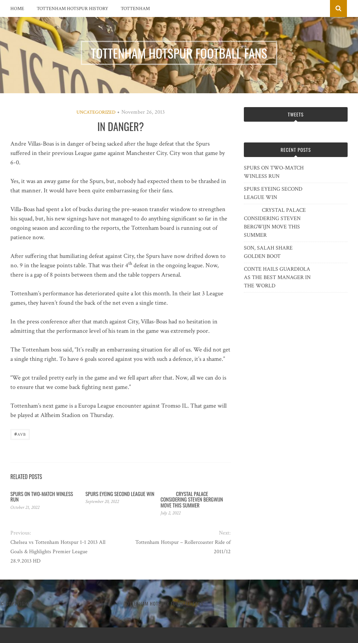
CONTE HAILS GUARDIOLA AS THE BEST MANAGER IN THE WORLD (277, 277)
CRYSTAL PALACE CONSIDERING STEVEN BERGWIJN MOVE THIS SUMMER (191, 499)
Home (17, 9)
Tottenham (135, 9)
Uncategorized (96, 112)
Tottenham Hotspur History (72, 9)
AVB (20, 434)
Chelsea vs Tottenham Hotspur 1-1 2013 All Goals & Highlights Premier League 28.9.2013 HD (57, 552)
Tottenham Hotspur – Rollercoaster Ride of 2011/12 (183, 547)
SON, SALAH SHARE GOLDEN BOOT (268, 252)
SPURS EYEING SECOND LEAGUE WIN (119, 493)
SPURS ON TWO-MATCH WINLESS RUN (41, 496)
